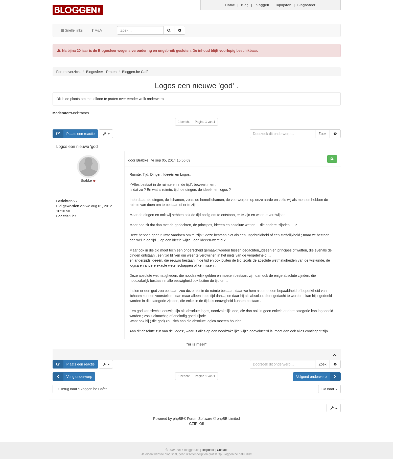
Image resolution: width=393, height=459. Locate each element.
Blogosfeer (306, 5)
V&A (96, 30)
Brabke (86, 180)
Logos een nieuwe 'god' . (196, 85)
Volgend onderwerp (318, 377)
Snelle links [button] (71, 30)
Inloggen (262, 5)
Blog (245, 5)
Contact (222, 450)
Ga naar (329, 389)
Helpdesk (208, 450)
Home (230, 5)
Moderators (80, 113)
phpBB (178, 419)
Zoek (322, 134)
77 (76, 201)
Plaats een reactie (74, 134)
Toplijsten (283, 5)
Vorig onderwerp (72, 377)
